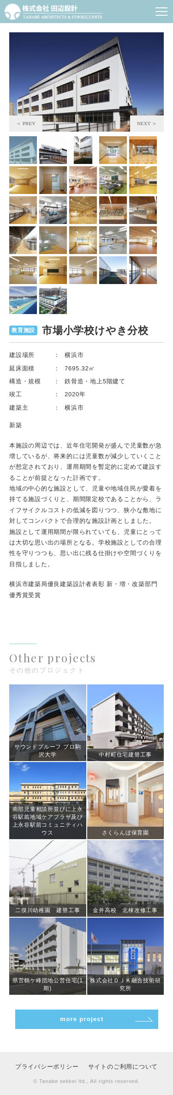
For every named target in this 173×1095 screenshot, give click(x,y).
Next (147, 123)
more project (81, 1019)
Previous (25, 123)
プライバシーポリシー (47, 1066)
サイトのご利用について (123, 1066)
